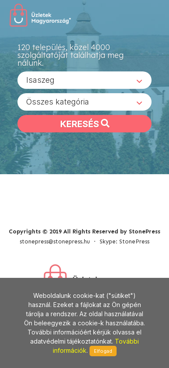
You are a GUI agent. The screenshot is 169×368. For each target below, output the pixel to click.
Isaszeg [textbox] (40, 79)
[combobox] (84, 80)
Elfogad (103, 351)
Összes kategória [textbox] (57, 101)
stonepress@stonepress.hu (55, 241)
